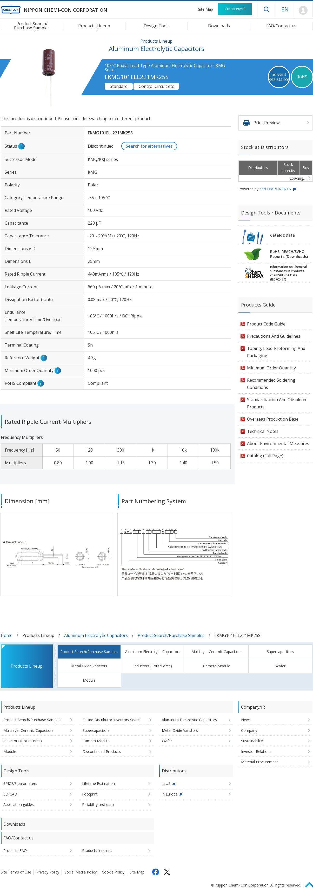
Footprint (90, 794)
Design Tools (157, 26)
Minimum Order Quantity (271, 368)
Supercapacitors (280, 651)
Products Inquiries (97, 850)
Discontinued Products (102, 751)
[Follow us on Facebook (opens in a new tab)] (155, 872)
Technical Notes (262, 431)
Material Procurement (259, 761)
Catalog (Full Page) (265, 456)
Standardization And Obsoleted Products (277, 403)
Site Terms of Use (16, 872)
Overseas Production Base (272, 419)
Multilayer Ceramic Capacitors (216, 651)
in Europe (170, 794)
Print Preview (266, 123)
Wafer (280, 665)
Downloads (219, 26)
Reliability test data (98, 804)
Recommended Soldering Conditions (271, 383)
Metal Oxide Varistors (89, 665)
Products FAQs (16, 850)
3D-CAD (10, 794)
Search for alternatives (149, 146)
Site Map (205, 9)
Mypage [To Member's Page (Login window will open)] (303, 10)
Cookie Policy (113, 872)
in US (166, 783)
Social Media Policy (80, 872)
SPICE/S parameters (20, 783)
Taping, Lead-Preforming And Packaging (276, 352)
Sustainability (252, 740)
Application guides (18, 804)
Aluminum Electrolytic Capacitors (96, 635)
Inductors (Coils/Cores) (153, 665)
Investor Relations (256, 751)
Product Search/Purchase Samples (171, 635)
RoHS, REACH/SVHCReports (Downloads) (289, 254)
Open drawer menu (266, 9)
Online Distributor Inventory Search (112, 719)
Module (89, 680)
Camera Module (216, 665)
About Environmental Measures (278, 443)
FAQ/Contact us (281, 26)
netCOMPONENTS (275, 188)
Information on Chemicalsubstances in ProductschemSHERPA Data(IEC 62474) (288, 273)
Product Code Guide (266, 324)
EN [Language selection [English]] (285, 9)
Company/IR (235, 8)
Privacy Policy (47, 872)
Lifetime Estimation (98, 783)
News (246, 719)
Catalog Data (282, 235)
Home (6, 635)
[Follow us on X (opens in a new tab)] (167, 872)
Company (249, 730)
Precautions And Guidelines (273, 336)
